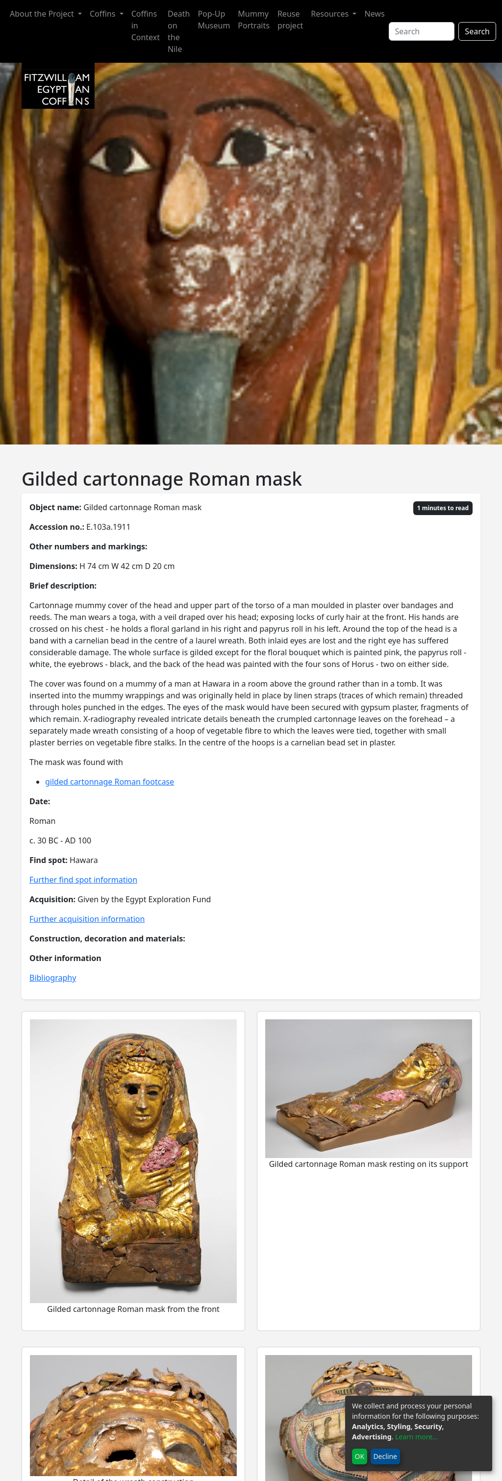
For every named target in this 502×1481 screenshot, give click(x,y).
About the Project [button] (43, 13)
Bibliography (52, 977)
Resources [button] (331, 13)
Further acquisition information (87, 918)
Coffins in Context (145, 25)
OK (360, 1456)
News (374, 13)
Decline (385, 1456)
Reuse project (290, 19)
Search (477, 31)
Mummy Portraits (254, 19)
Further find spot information (83, 879)
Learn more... (416, 1436)
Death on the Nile (179, 31)
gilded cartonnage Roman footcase (109, 781)
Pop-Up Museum (214, 19)
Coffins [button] (104, 13)
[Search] (422, 31)
